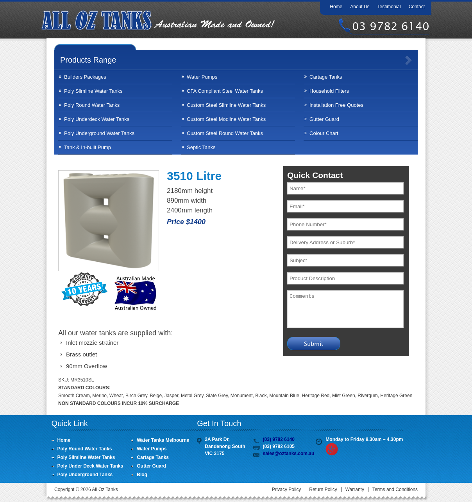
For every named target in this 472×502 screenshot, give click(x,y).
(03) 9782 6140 (279, 439)
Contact (417, 6)
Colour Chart (323, 133)
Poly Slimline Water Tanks (93, 91)
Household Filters (329, 91)
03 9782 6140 (390, 26)
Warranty (354, 489)
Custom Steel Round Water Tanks (225, 133)
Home (336, 6)
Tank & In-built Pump (87, 147)
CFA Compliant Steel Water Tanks (225, 91)
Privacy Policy (286, 489)
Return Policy (323, 489)
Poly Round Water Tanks (92, 105)
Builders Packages (85, 77)
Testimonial (389, 6)
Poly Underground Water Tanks (99, 133)
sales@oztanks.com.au (289, 453)
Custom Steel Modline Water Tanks (226, 119)
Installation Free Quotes (336, 105)
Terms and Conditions (395, 489)
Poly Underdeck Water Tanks (96, 119)
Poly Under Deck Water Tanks (90, 466)
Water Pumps (202, 77)
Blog (142, 474)
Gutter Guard (324, 119)
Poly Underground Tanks (85, 474)
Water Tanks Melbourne (163, 440)
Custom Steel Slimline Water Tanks (226, 105)
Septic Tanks (201, 147)
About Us (359, 6)
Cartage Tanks (325, 77)
